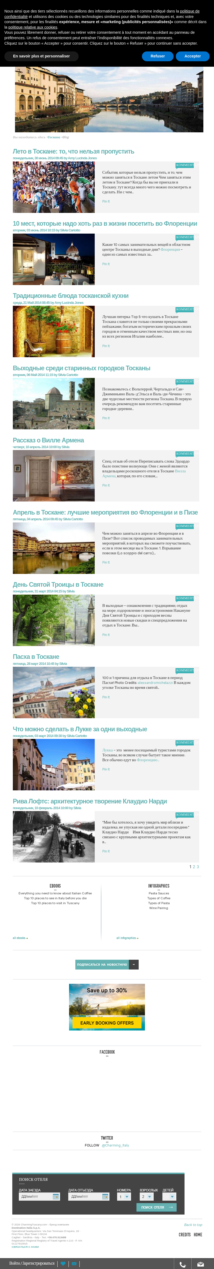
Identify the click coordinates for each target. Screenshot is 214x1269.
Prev (21, 104)
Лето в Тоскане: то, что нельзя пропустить (73, 151)
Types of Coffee (158, 899)
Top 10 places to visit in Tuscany (55, 904)
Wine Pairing (158, 908)
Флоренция (170, 250)
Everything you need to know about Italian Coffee (55, 894)
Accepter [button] (193, 56)
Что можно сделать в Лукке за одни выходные (80, 729)
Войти (14, 1264)
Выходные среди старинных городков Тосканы (81, 368)
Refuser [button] (158, 56)
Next (194, 104)
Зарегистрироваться (38, 1264)
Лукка (108, 751)
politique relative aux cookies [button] (32, 27)
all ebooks (20, 938)
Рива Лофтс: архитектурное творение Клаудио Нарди (90, 801)
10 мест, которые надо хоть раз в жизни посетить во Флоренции (105, 223)
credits (185, 1234)
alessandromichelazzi (155, 683)
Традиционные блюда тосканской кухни (71, 295)
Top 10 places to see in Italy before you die (55, 899)
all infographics (127, 938)
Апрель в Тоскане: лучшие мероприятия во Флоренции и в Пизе (105, 512)
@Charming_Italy (115, 1146)
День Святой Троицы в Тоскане (58, 584)
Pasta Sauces (159, 894)
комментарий (184, 165)
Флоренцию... (148, 761)
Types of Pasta (159, 904)
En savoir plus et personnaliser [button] (41, 56)
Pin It (106, 202)
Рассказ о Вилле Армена (48, 440)
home (198, 1234)
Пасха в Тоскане (36, 656)
